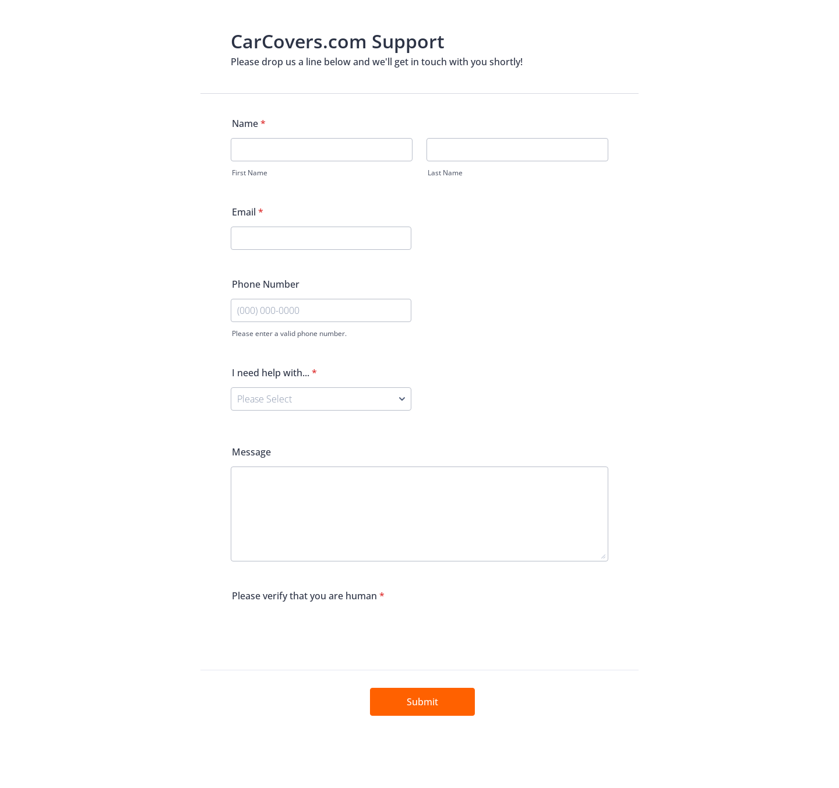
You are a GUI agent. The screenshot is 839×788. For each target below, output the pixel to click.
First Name (249, 173)
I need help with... (274, 372)
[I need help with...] (321, 399)
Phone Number (265, 284)
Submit (422, 701)
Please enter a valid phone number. (289, 333)
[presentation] (319, 633)
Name (249, 123)
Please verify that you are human (308, 595)
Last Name (445, 173)
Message (251, 452)
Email (247, 212)
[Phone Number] (321, 310)
